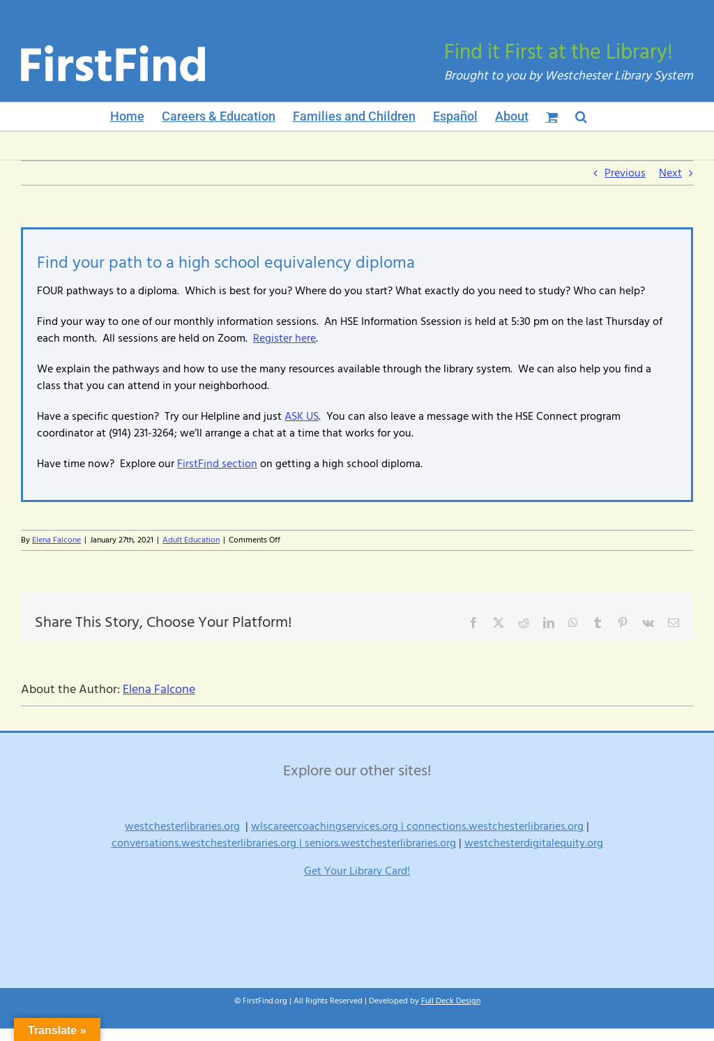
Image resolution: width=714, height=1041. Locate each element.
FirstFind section (217, 463)
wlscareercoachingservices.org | (329, 826)
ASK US (301, 416)
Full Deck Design (450, 1001)
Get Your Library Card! (357, 871)
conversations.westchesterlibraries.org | (208, 843)
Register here (284, 338)
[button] (581, 116)
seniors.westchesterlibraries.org (380, 843)
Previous (625, 173)
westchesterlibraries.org (182, 826)
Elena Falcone (56, 540)
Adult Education (191, 540)
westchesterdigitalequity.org (533, 843)
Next (670, 173)
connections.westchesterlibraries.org (495, 826)
